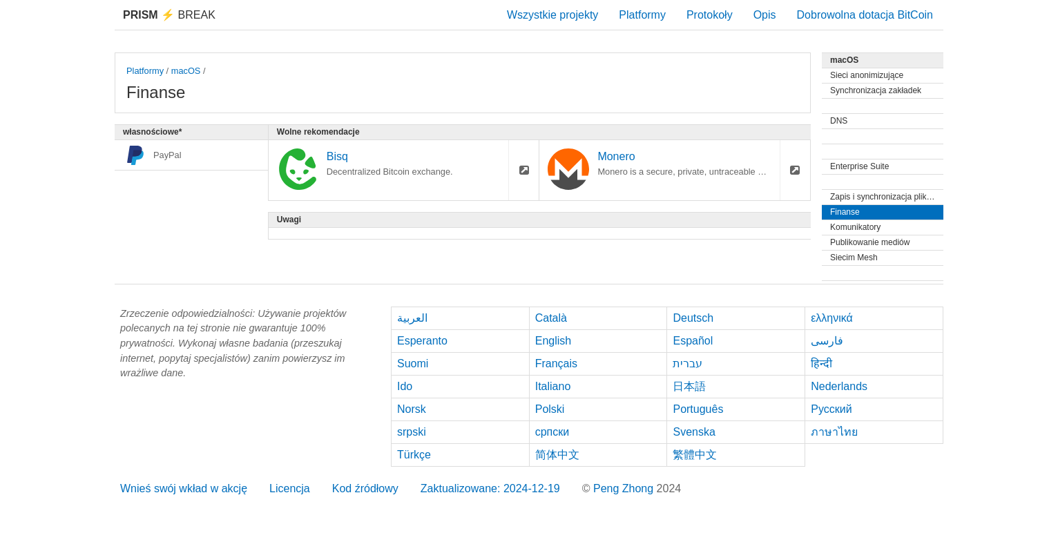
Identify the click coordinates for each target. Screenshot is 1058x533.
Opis (764, 15)
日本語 (689, 386)
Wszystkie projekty (552, 15)
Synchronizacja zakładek (875, 90)
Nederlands (839, 386)
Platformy (642, 15)
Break (169, 15)
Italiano (553, 386)
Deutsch (693, 318)
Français (556, 363)
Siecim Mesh (854, 257)
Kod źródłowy (365, 488)
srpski (411, 432)
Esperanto (422, 341)
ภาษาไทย (834, 432)
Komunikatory (855, 227)
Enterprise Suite (859, 166)
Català (551, 318)
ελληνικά (832, 318)
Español (693, 341)
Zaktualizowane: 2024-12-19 (490, 488)
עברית (687, 363)
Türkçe (414, 455)
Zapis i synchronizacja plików (883, 197)
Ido (404, 386)
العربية (412, 318)
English (553, 341)
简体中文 (557, 455)
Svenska (694, 432)
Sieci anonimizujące (866, 75)
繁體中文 (695, 455)
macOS (186, 71)
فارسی (827, 341)
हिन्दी (821, 363)
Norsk (411, 409)
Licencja (289, 488)
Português (698, 409)
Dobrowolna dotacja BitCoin (865, 15)
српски (552, 432)
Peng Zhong (625, 488)
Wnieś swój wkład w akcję (183, 488)
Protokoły (709, 15)
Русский (831, 409)
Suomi (412, 363)
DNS (838, 121)
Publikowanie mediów (870, 242)
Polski (550, 409)
